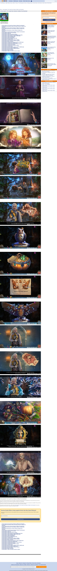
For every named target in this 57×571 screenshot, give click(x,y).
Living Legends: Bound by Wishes (7, 49)
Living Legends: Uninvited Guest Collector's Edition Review (12, 43)
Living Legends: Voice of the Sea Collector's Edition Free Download (13, 27)
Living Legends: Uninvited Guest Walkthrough (9, 541)
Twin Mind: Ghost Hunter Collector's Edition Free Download (51, 31)
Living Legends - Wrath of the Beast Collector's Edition (11, 549)
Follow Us (28, 564)
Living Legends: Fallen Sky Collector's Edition (9, 34)
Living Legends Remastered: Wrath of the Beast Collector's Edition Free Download (51, 37)
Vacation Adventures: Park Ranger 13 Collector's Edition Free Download (51, 64)
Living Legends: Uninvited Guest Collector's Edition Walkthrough (12, 42)
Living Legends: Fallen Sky (6, 33)
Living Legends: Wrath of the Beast (7, 50)
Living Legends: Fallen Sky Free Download (9, 32)
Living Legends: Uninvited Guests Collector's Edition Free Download (13, 31)
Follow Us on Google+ (34, 564)
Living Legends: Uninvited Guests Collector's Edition (10, 39)
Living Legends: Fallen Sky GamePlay (8, 37)
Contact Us (24, 563)
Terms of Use (34, 563)
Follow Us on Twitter (23, 564)
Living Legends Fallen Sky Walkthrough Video (9, 38)
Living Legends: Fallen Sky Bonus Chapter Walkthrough (11, 35)
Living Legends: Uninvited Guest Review (8, 44)
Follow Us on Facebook (15, 564)
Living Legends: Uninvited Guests (7, 537)
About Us (20, 563)
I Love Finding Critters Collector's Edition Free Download (50, 53)
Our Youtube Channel (42, 564)
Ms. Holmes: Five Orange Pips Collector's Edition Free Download (48, 71)
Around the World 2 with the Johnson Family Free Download (51, 48)
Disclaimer (39, 563)
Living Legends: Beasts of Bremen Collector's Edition (11, 40)
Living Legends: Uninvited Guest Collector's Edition (10, 45)
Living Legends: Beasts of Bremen (7, 41)
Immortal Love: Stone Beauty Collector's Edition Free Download (48, 76)
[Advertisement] (28, 7)
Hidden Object (49, 27)
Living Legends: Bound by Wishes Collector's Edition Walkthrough (13, 545)
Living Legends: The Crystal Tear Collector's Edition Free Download (13, 25)
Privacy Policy (50, 21)
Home (17, 563)
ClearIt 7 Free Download (46, 84)
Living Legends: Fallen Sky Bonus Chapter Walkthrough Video (12, 533)
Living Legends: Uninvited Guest (7, 46)
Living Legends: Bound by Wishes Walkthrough (10, 47)
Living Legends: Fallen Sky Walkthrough (8, 36)
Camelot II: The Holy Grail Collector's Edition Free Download (51, 42)
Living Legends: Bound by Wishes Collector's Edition (11, 48)
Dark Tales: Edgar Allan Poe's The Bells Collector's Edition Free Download (48, 75)
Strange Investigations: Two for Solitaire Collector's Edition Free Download (51, 26)
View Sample (47, 21)
